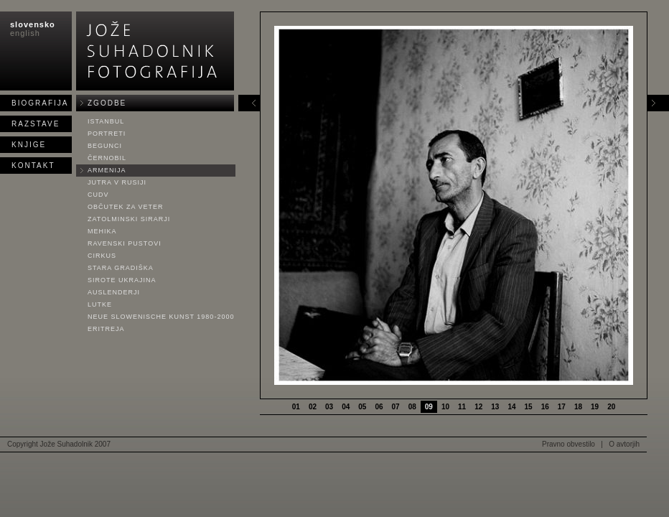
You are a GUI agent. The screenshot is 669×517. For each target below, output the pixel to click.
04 (346, 407)
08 (412, 407)
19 (595, 407)
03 (329, 407)
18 (578, 407)
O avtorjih (624, 444)
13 (495, 407)
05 (362, 407)
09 (429, 407)
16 (545, 407)
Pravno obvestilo (568, 444)
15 (529, 407)
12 (478, 407)
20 (611, 407)
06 (379, 407)
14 (511, 407)
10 (445, 407)
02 (313, 407)
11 (462, 407)
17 (562, 407)
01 (296, 407)
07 (396, 407)
